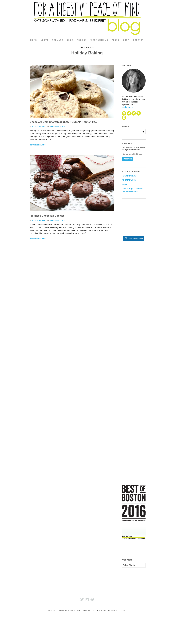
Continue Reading (38, 145)
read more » (127, 107)
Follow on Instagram (135, 238)
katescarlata (38, 126)
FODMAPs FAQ (129, 176)
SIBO (124, 184)
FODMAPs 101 (129, 180)
